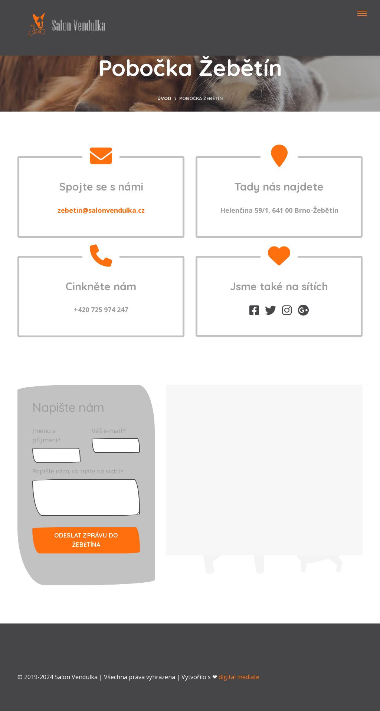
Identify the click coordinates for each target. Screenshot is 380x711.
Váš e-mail (109, 430)
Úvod (164, 98)
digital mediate (239, 677)
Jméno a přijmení (46, 435)
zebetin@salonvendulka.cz (101, 210)
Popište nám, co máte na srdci (78, 471)
